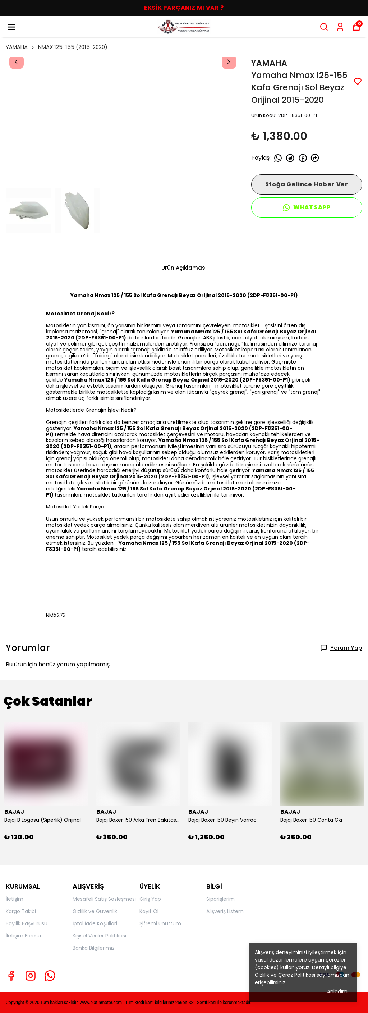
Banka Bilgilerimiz (94, 948)
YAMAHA (20, 47)
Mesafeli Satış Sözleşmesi (104, 899)
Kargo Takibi (21, 911)
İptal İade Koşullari (95, 923)
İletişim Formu (23, 935)
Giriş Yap (150, 899)
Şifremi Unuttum (160, 923)
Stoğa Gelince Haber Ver (306, 184)
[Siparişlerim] (340, 26)
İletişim (14, 899)
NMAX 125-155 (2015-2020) (72, 47)
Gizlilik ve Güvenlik (95, 911)
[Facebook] (11, 975)
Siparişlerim (220, 899)
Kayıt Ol (148, 911)
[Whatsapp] (50, 975)
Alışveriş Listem (225, 911)
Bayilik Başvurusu (26, 923)
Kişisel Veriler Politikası (99, 935)
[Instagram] (30, 975)
